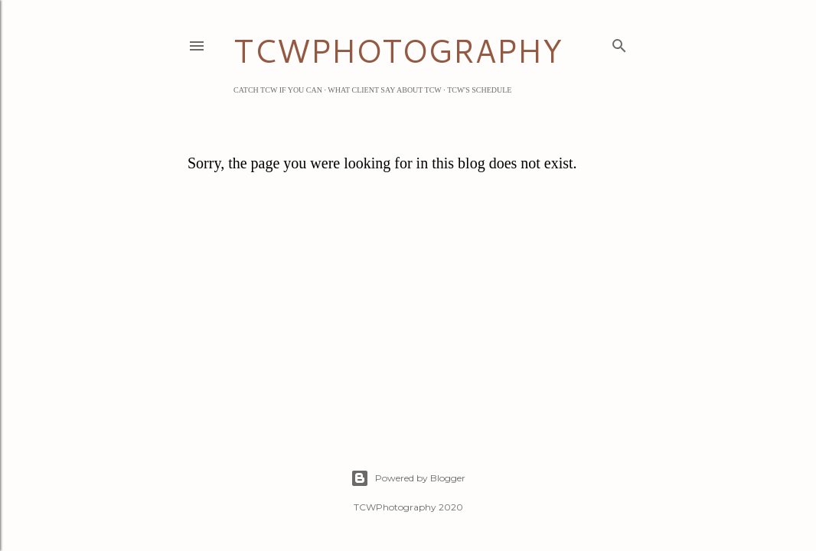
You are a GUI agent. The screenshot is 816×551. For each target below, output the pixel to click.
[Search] (619, 43)
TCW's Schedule (479, 90)
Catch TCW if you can (277, 90)
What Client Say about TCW (385, 90)
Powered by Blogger (408, 478)
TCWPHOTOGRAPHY (397, 50)
